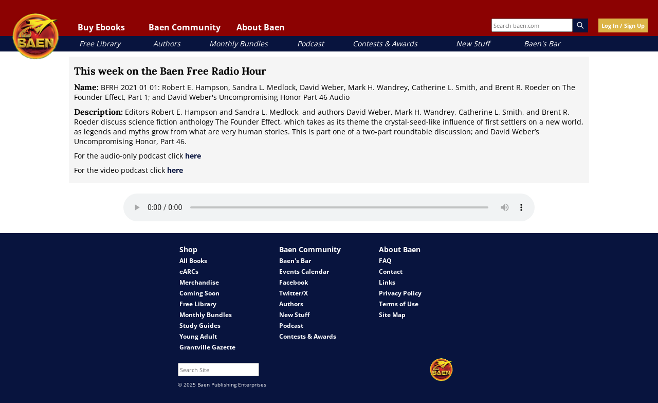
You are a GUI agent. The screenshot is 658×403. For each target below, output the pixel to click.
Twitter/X (293, 293)
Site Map (392, 314)
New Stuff (472, 43)
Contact (391, 271)
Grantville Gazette (207, 347)
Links (387, 282)
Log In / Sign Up (623, 25)
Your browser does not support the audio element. (329, 207)
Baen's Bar (542, 43)
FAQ (385, 260)
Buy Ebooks (101, 27)
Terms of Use (398, 304)
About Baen (260, 27)
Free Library (99, 43)
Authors (166, 43)
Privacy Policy (400, 293)
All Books (193, 260)
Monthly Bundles (238, 43)
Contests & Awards (385, 43)
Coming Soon (199, 293)
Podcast (310, 43)
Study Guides (200, 325)
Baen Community (185, 27)
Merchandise (199, 282)
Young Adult (198, 336)
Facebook (293, 282)
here (193, 156)
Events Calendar (304, 271)
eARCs (188, 271)
